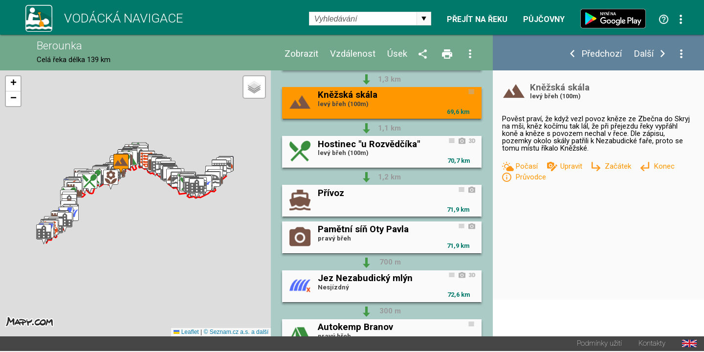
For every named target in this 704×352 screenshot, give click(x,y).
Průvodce (530, 177)
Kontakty (651, 344)
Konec (664, 166)
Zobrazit (301, 54)
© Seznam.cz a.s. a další (235, 333)
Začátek (619, 166)
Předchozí (601, 54)
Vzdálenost (352, 54)
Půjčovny (544, 19)
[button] (43, 235)
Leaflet (186, 333)
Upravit (572, 166)
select (424, 18)
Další (644, 54)
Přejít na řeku (477, 19)
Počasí (527, 166)
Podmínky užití (599, 344)
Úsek (397, 54)
